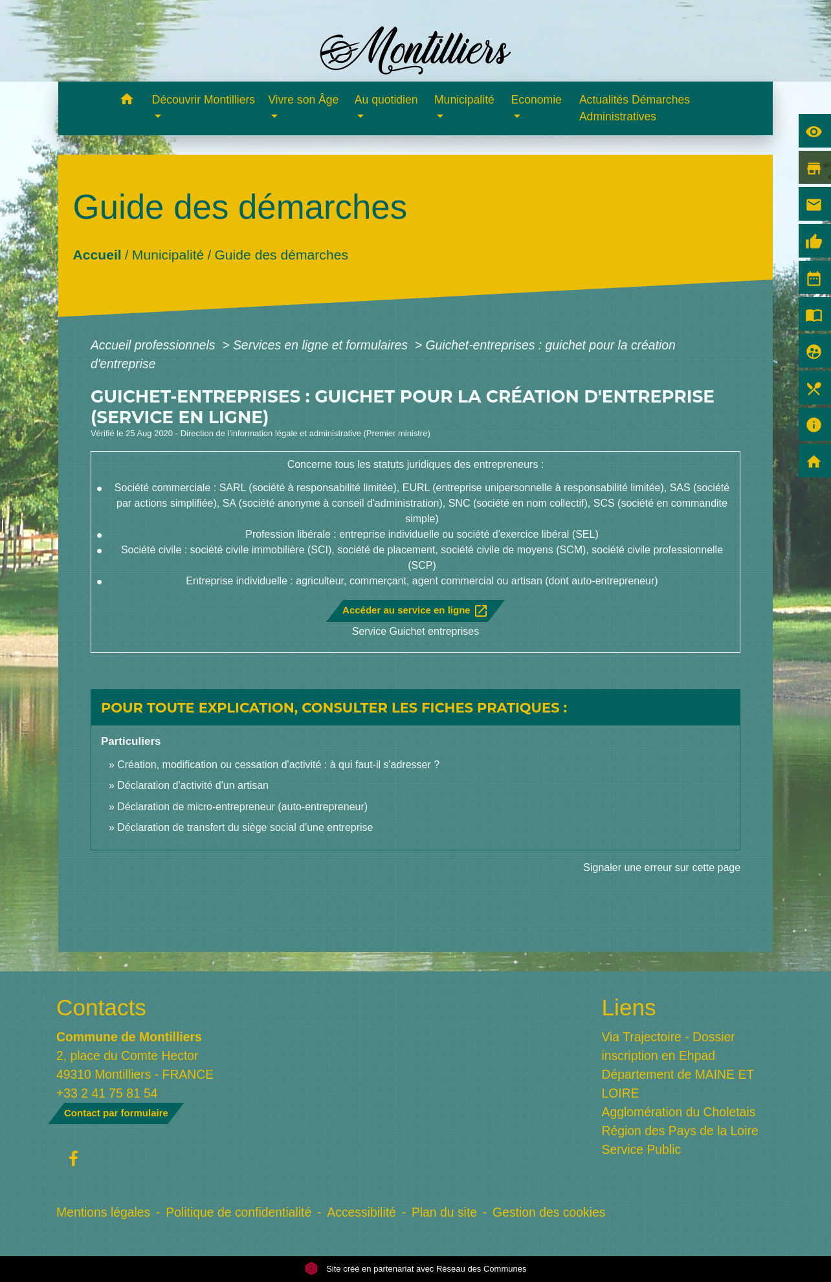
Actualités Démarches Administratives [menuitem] (634, 108)
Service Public (641, 1149)
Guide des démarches (281, 254)
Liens (629, 1007)
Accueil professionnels (155, 345)
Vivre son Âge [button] (303, 99)
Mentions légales (103, 1212)
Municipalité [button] (464, 99)
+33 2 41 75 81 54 (107, 1093)
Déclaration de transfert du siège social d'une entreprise (245, 827)
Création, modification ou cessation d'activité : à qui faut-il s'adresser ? (278, 764)
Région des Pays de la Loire (680, 1130)
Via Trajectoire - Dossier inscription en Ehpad (668, 1046)
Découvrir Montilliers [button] (203, 99)
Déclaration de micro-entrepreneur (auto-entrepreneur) (242, 806)
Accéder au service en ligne (415, 611)
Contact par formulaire (116, 1112)
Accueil (96, 254)
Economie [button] (536, 99)
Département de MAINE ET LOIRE (678, 1083)
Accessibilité (361, 1212)
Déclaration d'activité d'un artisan (193, 785)
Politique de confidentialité (238, 1212)
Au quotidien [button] (386, 99)
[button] (127, 101)
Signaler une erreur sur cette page (661, 867)
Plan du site (444, 1212)
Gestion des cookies (549, 1212)
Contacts (101, 1007)
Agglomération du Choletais (679, 1112)
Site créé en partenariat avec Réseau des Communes (416, 1269)
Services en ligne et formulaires (322, 345)
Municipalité (168, 254)
